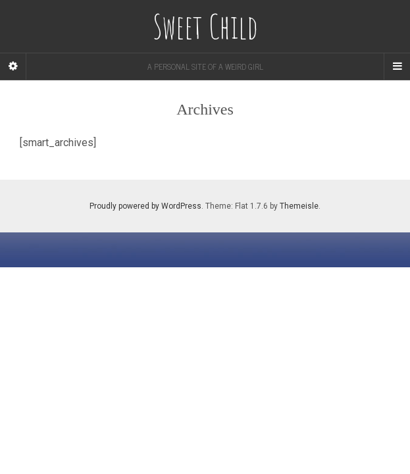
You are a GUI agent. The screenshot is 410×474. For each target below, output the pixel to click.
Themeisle (299, 206)
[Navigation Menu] (397, 66)
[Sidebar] (13, 66)
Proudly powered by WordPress (145, 206)
